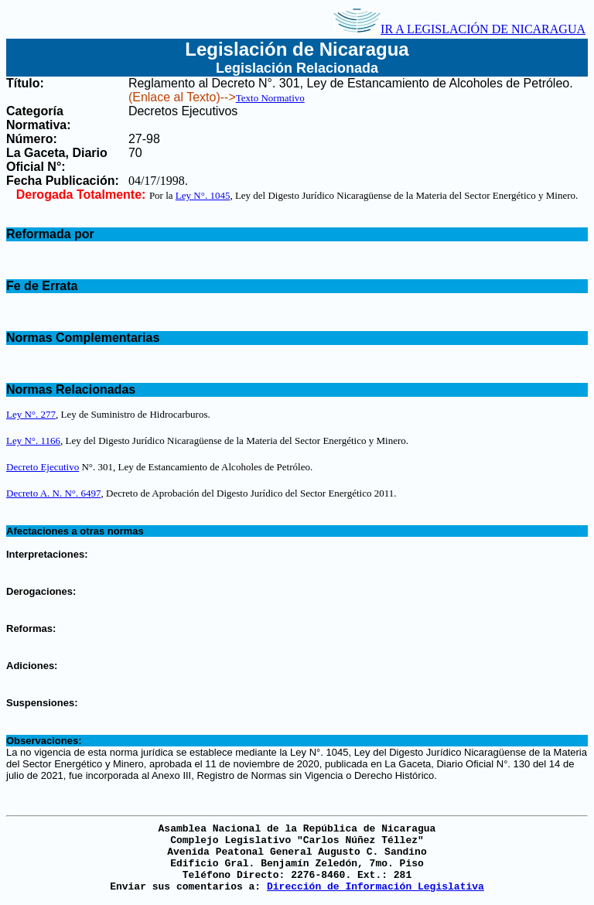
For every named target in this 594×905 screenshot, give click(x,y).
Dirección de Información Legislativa (375, 887)
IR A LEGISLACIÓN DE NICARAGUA (459, 29)
